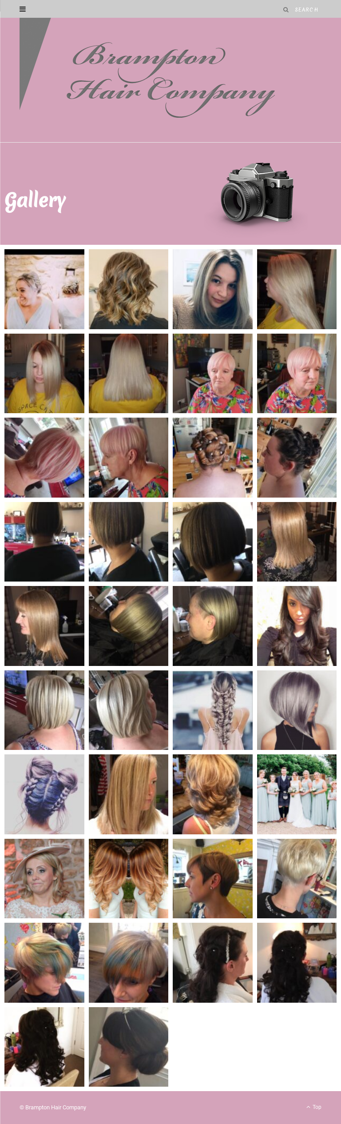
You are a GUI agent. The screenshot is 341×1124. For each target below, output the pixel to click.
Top (313, 1107)
